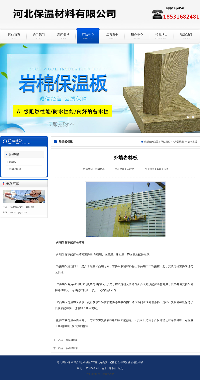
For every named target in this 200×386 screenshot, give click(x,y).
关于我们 (39, 36)
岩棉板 (12, 162)
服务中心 (137, 36)
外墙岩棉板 (72, 340)
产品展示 (179, 141)
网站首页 (14, 36)
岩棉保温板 (100, 88)
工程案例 (112, 36)
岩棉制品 (14, 154)
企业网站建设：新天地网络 (100, 373)
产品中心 (88, 36)
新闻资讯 (63, 36)
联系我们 (186, 36)
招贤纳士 (161, 36)
